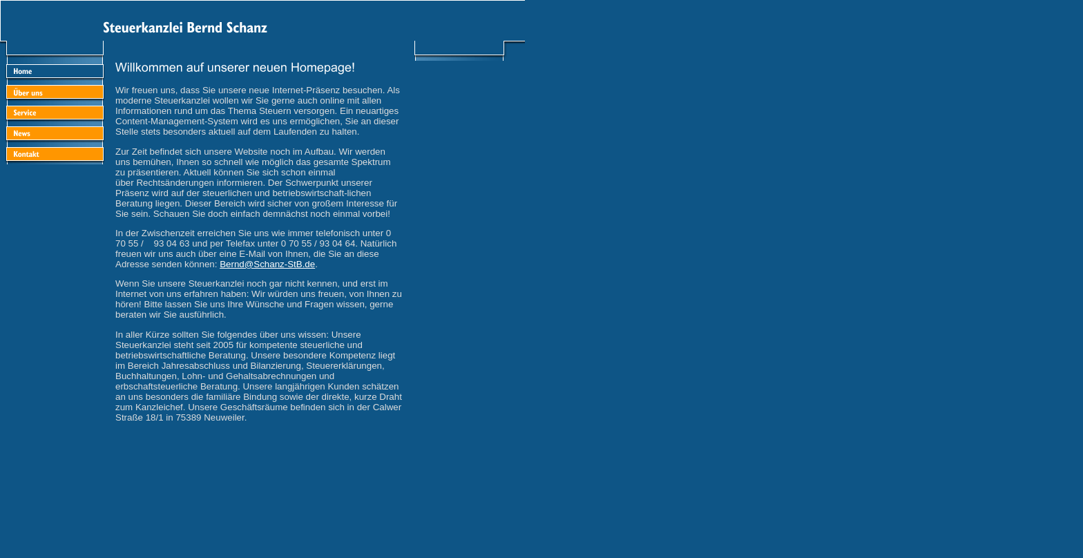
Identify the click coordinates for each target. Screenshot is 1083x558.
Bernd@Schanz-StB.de (267, 264)
